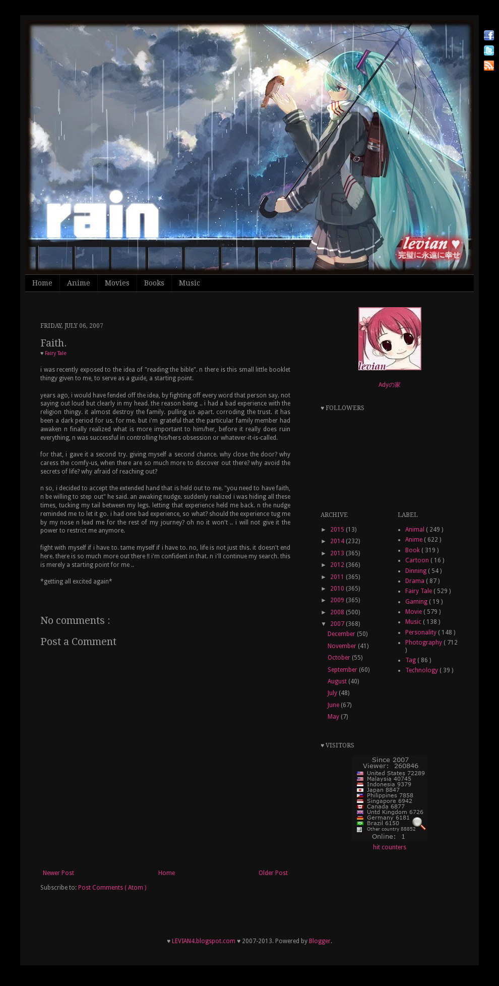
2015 (338, 529)
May (334, 716)
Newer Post (58, 873)
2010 (338, 588)
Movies (117, 283)
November (343, 646)
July (333, 693)
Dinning (416, 570)
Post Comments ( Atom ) (112, 887)
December (342, 633)
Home (42, 283)
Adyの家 (390, 384)
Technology (422, 670)
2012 (338, 564)
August (338, 681)
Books (154, 283)
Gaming (417, 601)
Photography (424, 642)
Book (413, 550)
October (340, 657)
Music (189, 283)
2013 (338, 553)
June (334, 705)
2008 (338, 612)
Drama (415, 581)
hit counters (389, 847)
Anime (78, 283)
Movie (414, 611)
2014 (338, 541)
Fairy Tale (56, 353)
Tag (411, 660)
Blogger (320, 941)
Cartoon (417, 560)
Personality (421, 632)
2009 (338, 600)
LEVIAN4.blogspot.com (203, 941)
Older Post (273, 873)
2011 (338, 577)
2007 (338, 623)
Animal (415, 529)
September (343, 669)
